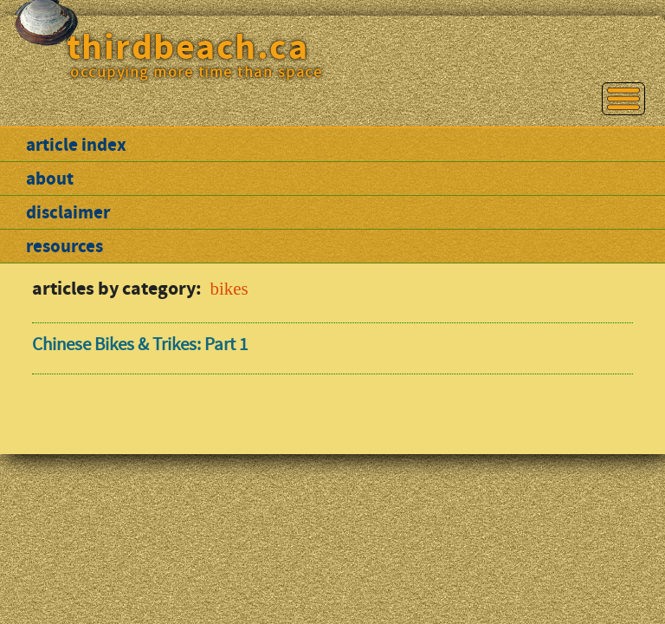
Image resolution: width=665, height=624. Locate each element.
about (50, 178)
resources (64, 246)
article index (76, 145)
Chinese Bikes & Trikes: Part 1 (140, 344)
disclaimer (68, 212)
